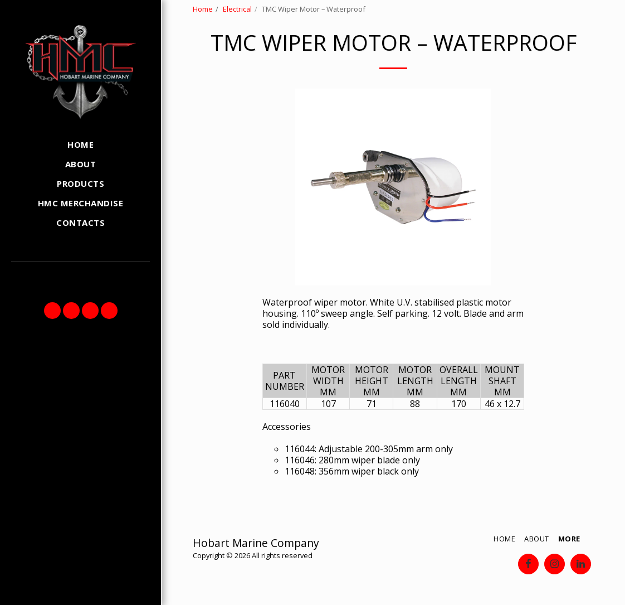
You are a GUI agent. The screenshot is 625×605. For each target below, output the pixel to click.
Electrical (237, 9)
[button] (52, 310)
